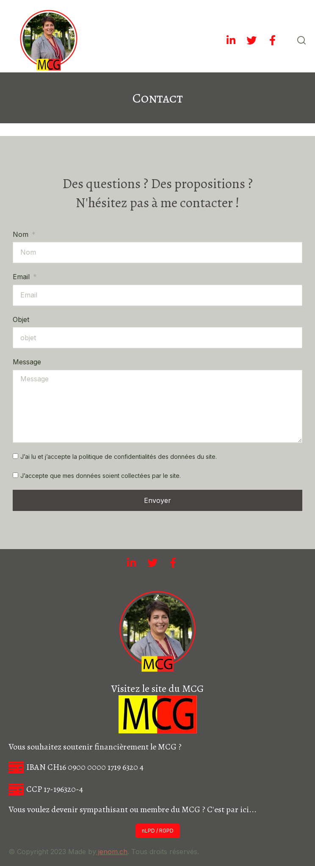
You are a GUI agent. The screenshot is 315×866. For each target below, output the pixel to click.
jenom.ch (111, 851)
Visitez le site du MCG (157, 688)
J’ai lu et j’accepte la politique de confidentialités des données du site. (118, 456)
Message (27, 362)
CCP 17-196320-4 (54, 789)
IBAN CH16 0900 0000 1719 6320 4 (85, 767)
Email (22, 276)
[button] (157, 831)
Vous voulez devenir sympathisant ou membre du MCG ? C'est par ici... (132, 809)
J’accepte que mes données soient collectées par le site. (100, 475)
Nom (21, 234)
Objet (21, 319)
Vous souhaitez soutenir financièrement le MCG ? (95, 746)
